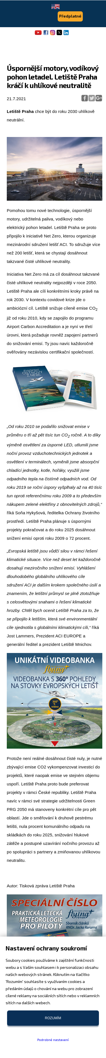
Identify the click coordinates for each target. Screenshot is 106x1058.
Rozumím (53, 1018)
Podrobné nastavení (53, 1040)
